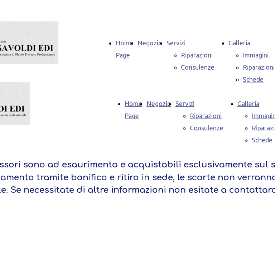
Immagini (256, 55)
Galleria (239, 42)
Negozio (150, 42)
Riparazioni (197, 55)
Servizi (176, 42)
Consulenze (197, 67)
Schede (253, 79)
